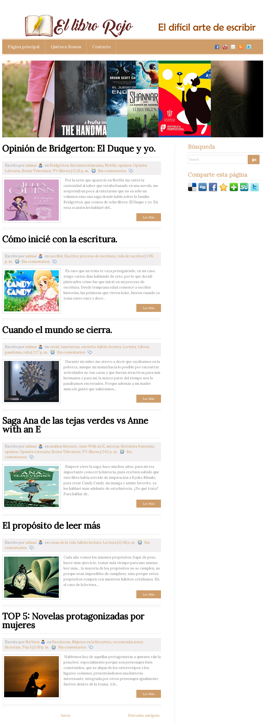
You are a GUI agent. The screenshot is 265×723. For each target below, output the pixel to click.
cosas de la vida (63, 542)
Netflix (111, 165)
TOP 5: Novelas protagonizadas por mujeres (73, 621)
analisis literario (63, 446)
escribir (56, 256)
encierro (88, 347)
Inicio (66, 715)
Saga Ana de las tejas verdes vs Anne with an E (75, 425)
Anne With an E (92, 446)
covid (54, 347)
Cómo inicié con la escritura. (59, 239)
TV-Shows (61, 171)
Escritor (71, 256)
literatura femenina (86, 165)
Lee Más (148, 217)
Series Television (36, 171)
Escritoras (61, 642)
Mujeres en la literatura (91, 642)
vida (26, 352)
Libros (143, 347)
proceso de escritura (98, 256)
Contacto (101, 46)
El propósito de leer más (51, 525)
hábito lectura (109, 347)
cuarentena (70, 347)
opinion (124, 165)
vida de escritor (130, 256)
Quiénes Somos (66, 46)
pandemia (13, 352)
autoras (112, 446)
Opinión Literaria (35, 451)
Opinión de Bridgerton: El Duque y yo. (78, 148)
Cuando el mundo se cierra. (57, 329)
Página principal (23, 46)
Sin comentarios (112, 171)
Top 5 (27, 647)
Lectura (129, 347)
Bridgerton (59, 165)
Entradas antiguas (144, 715)
